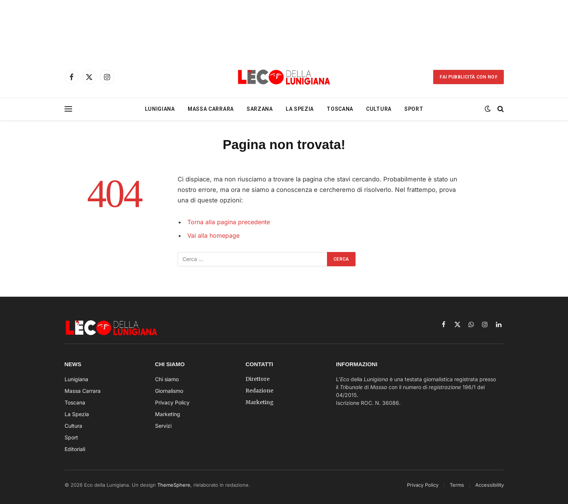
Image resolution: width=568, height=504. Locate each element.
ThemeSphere (173, 485)
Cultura (379, 109)
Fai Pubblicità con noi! (468, 77)
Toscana (340, 109)
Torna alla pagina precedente (230, 222)
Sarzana (260, 109)
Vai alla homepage (214, 235)
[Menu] (68, 109)
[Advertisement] (284, 28)
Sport (413, 109)
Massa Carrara (211, 109)
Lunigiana (160, 109)
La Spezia (300, 109)
